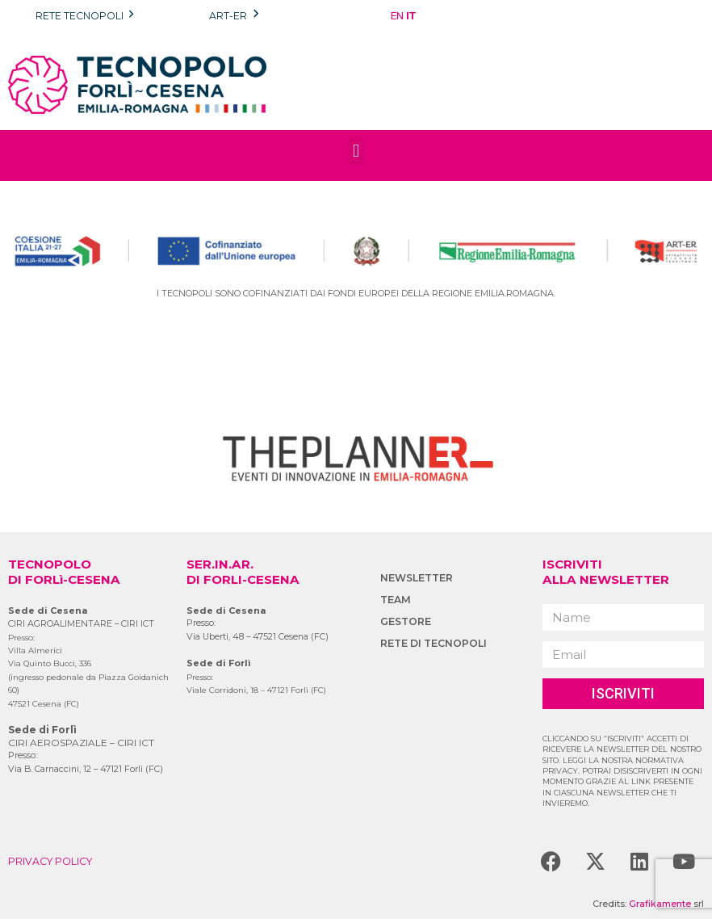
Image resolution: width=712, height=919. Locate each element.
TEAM (395, 600)
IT (411, 15)
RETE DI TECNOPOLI (433, 643)
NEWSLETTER (416, 578)
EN (397, 15)
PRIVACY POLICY (50, 861)
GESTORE (405, 621)
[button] (355, 151)
